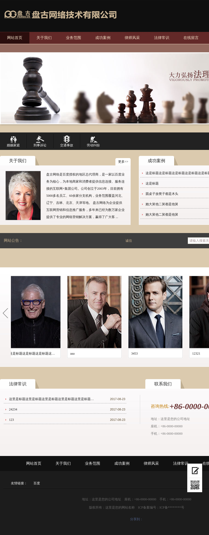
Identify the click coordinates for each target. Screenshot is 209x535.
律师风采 (132, 38)
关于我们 (44, 38)
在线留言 (191, 38)
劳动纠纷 (93, 141)
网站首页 (14, 38)
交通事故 (66, 141)
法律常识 (161, 38)
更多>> (123, 162)
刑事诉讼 (40, 141)
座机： (156, 426)
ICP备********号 (171, 507)
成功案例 (102, 38)
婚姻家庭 (13, 141)
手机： (156, 434)
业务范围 (73, 38)
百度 (36, 483)
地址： (156, 419)
